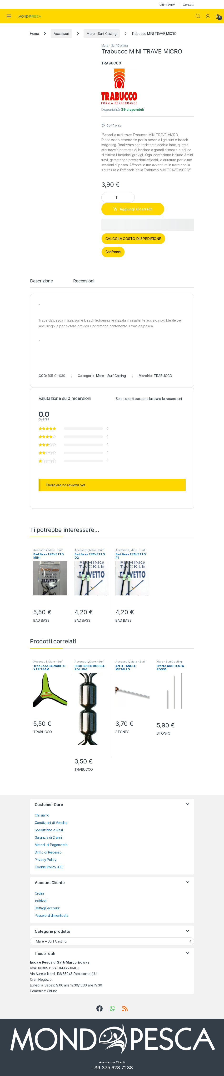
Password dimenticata (51, 915)
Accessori (61, 34)
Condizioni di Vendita (51, 823)
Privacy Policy (45, 860)
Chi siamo (42, 815)
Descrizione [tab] (41, 281)
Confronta (113, 125)
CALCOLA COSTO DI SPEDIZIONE (133, 238)
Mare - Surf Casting (101, 34)
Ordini (39, 893)
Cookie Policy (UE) (49, 867)
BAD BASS (41, 620)
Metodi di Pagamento (51, 845)
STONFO (122, 732)
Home (34, 34)
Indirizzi (40, 901)
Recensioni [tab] (83, 281)
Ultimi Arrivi (167, 4)
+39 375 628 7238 (112, 1068)
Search (197, 16)
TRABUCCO (111, 63)
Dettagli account (47, 908)
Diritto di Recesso (48, 852)
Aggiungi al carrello (136, 209)
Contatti (188, 4)
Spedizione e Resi (49, 830)
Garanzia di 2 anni (48, 837)
